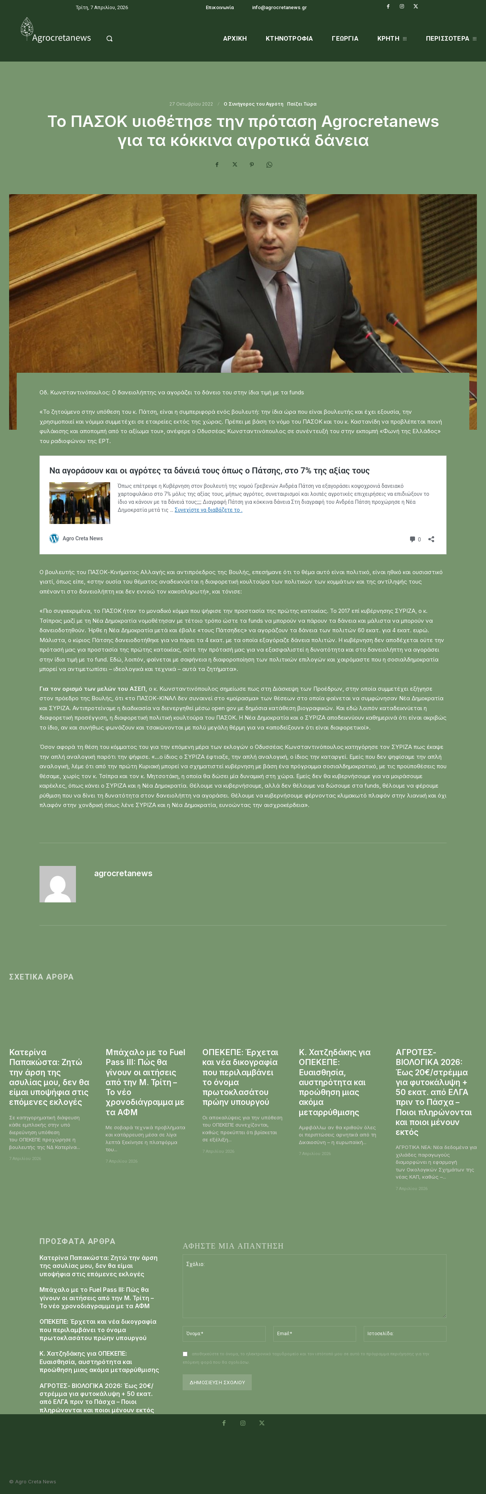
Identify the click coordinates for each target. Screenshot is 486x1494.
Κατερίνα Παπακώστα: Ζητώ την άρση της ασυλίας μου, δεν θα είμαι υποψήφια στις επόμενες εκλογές (49, 1077)
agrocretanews (123, 873)
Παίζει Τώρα (302, 104)
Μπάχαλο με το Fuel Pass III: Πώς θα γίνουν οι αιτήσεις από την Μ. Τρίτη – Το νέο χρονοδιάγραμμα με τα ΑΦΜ (145, 1082)
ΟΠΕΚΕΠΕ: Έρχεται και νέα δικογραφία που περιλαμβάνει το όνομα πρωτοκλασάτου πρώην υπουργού (98, 1328)
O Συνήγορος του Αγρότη (254, 104)
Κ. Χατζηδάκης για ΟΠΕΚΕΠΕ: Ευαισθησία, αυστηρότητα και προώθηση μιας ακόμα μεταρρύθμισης (335, 1082)
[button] (126, 38)
